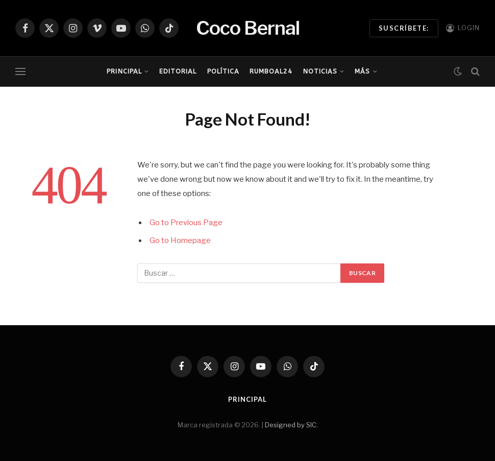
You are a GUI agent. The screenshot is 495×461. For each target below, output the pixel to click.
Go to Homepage (180, 240)
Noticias (320, 71)
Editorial (177, 71)
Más (362, 71)
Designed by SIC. (291, 425)
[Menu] (20, 71)
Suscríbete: (404, 28)
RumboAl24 (271, 71)
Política (223, 71)
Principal (124, 71)
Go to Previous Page (186, 222)
